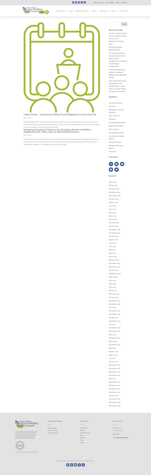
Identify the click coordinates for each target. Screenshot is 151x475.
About (113, 11)
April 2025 (112, 216)
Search (124, 24)
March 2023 (113, 290)
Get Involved (60, 11)
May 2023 (112, 284)
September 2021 (115, 321)
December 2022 (114, 301)
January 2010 (113, 396)
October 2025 (114, 199)
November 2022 (114, 304)
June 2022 (112, 307)
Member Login (98, 2)
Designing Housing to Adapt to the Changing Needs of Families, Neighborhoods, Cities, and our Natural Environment (57, 130)
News (94, 11)
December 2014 (114, 375)
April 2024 (112, 253)
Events (71, 11)
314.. (116, 434)
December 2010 (114, 392)
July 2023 (112, 280)
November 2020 (114, 331)
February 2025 (114, 223)
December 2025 (114, 192)
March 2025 (113, 219)
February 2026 (114, 189)
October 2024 (114, 236)
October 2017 (113, 351)
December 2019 (114, 338)
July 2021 (112, 324)
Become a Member (53, 430)
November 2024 (114, 233)
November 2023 (114, 267)
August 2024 (113, 240)
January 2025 (113, 226)
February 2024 (114, 260)
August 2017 (113, 355)
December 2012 (114, 385)
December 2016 (114, 365)
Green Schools (114, 129)
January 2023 (113, 297)
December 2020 (114, 328)
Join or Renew (109, 2)
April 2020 (112, 335)
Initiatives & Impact (82, 11)
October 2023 (114, 270)
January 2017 (113, 362)
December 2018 (114, 345)
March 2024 (113, 257)
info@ (120, 437)
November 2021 (114, 314)
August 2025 (113, 202)
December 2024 (114, 229)
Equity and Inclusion (116, 126)
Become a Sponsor (53, 433)
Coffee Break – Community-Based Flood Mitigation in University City (59, 114)
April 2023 (112, 287)
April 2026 (112, 182)
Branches (112, 106)
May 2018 (112, 348)
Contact (121, 11)
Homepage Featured (116, 133)
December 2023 (114, 263)
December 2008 (114, 402)
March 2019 (113, 341)
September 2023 (115, 273)
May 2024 (112, 250)
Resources (103, 11)
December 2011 (114, 389)
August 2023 (113, 277)
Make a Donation (121, 2)
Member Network (115, 142)
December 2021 (114, 311)
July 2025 (112, 206)
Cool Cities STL (114, 116)
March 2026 (113, 185)
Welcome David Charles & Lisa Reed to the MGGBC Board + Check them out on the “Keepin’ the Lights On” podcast (117, 86)
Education (112, 119)
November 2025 (114, 196)
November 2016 (114, 368)
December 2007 (114, 406)
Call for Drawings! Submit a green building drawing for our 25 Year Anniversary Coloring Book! (118, 38)
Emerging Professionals (117, 122)
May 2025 (112, 213)
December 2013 (114, 382)
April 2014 (112, 379)
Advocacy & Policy (115, 103)
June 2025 (112, 209)
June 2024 (112, 246)
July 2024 (112, 243)
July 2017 (112, 358)
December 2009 (114, 399)
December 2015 (114, 372)
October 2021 (113, 318)
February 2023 (114, 294)
